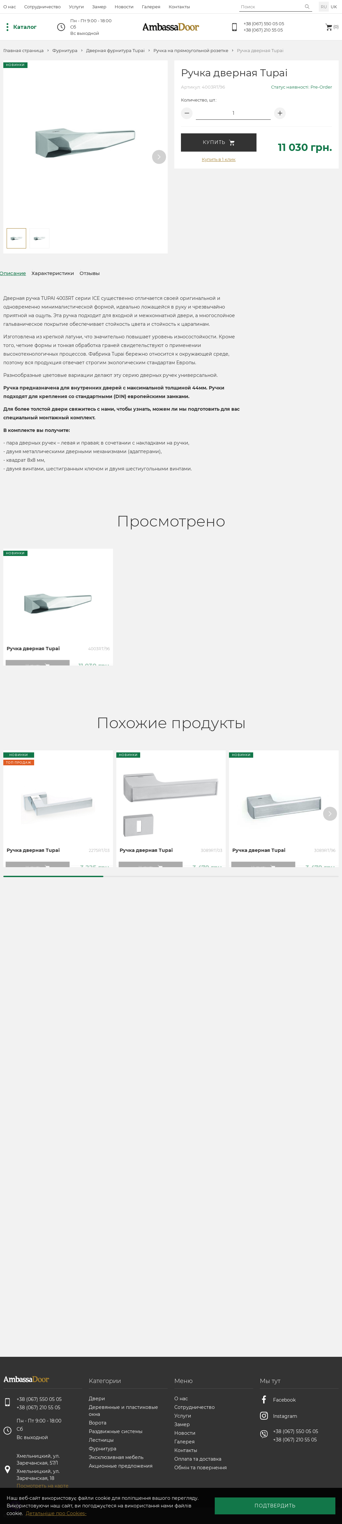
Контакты (179, 6)
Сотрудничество (42, 6)
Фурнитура (65, 50)
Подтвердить (296, 1507)
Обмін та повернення (200, 1468)
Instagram (285, 1414)
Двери (97, 1399)
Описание (17, 273)
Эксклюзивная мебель (116, 1457)
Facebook (284, 1399)
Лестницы (101, 1440)
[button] (158, 157)
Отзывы (115, 273)
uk (334, 6)
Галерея (151, 6)
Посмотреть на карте (43, 1486)
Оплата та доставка (197, 1459)
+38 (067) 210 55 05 (263, 30)
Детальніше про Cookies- (198, 1511)
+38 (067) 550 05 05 (264, 23)
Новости (124, 6)
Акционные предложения (120, 1466)
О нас (9, 6)
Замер (99, 6)
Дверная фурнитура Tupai (115, 50)
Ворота (97, 1423)
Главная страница (23, 50)
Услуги (76, 6)
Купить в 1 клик (219, 159)
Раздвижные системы (115, 1431)
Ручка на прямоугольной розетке (190, 50)
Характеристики (68, 273)
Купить (219, 142)
